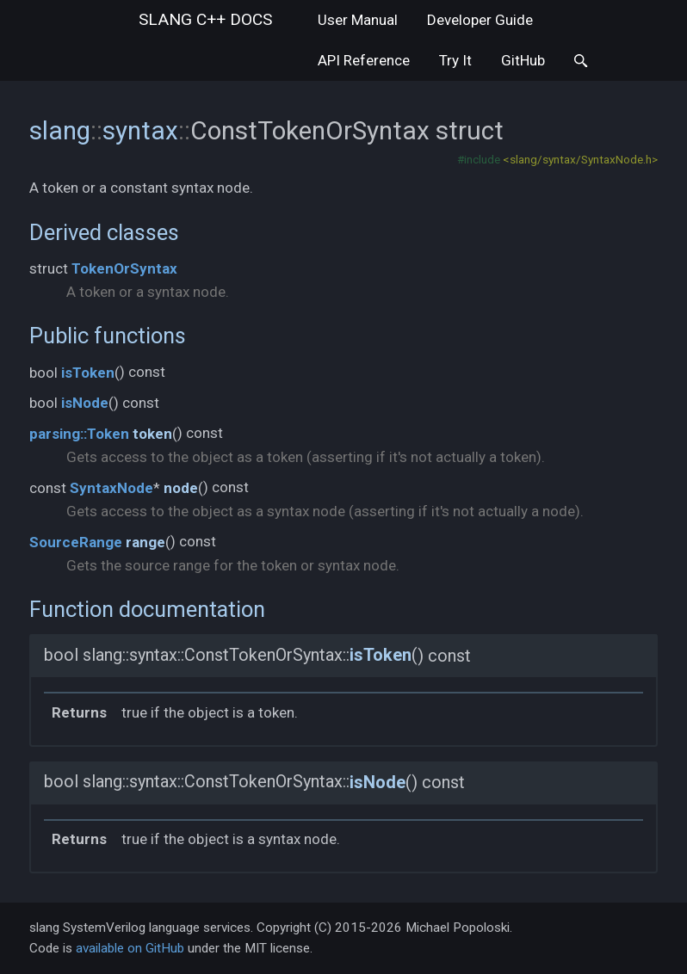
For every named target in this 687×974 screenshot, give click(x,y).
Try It (455, 60)
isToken (87, 372)
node (181, 487)
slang (205, 19)
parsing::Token (79, 433)
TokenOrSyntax (124, 268)
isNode (84, 402)
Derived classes (104, 232)
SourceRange (75, 542)
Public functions (107, 335)
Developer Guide (480, 19)
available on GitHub (130, 948)
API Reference (364, 60)
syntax (140, 130)
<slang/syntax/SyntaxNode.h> (580, 159)
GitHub (523, 60)
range (145, 542)
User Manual (358, 19)
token (152, 433)
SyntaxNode (111, 487)
